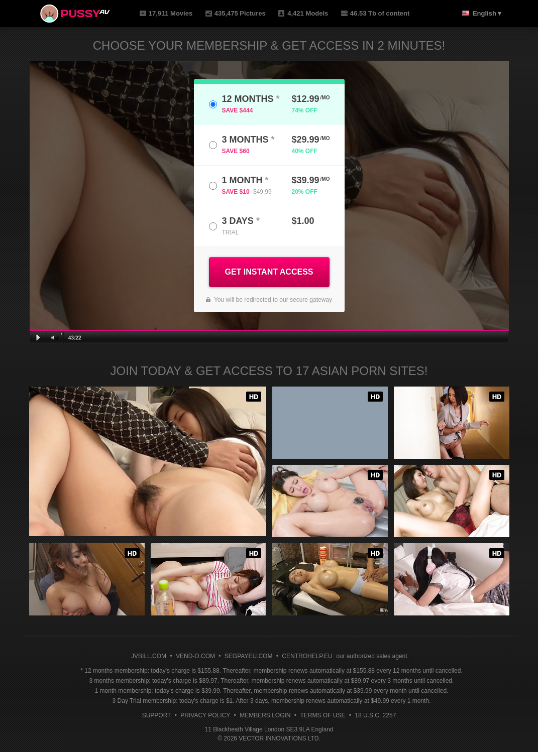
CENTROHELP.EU (307, 656)
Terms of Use (322, 715)
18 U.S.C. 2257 (375, 715)
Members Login (265, 715)
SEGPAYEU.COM (249, 656)
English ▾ (487, 13)
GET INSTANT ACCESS (269, 272)
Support (156, 715)
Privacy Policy (205, 715)
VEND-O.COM (195, 656)
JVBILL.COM (148, 656)
